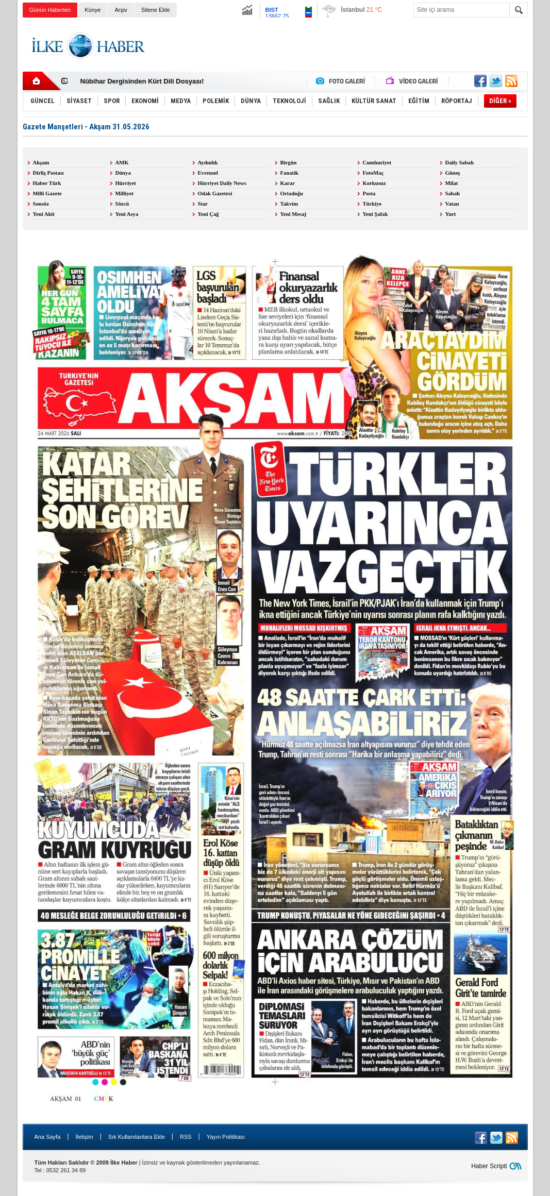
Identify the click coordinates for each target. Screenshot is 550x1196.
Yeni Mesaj (293, 214)
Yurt (450, 214)
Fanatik (289, 173)
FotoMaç (373, 173)
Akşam (41, 162)
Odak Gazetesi (215, 193)
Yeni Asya (127, 214)
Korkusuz (374, 183)
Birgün (288, 162)
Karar (287, 183)
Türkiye (372, 204)
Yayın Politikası (226, 1137)
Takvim (289, 204)
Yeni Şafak (375, 214)
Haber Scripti (489, 1166)
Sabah (452, 193)
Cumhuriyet (377, 162)
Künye (93, 10)
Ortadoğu (291, 193)
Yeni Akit (44, 214)
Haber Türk (47, 183)
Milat (451, 183)
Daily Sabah (459, 162)
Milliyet (124, 193)
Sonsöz (41, 204)
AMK (122, 162)
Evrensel (208, 173)
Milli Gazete (47, 193)
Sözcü (122, 204)
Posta (369, 193)
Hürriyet (125, 183)
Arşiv (120, 10)
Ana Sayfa (48, 1137)
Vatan (452, 204)
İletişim (84, 1137)
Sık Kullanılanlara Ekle (136, 1137)
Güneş (452, 173)
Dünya (123, 173)
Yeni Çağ (208, 214)
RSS (186, 1137)
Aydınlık (208, 162)
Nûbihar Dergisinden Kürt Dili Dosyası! (142, 81)
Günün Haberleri (50, 10)
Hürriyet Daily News (222, 183)
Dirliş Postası (48, 173)
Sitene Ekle (155, 10)
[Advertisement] (340, 46)
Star (203, 204)
